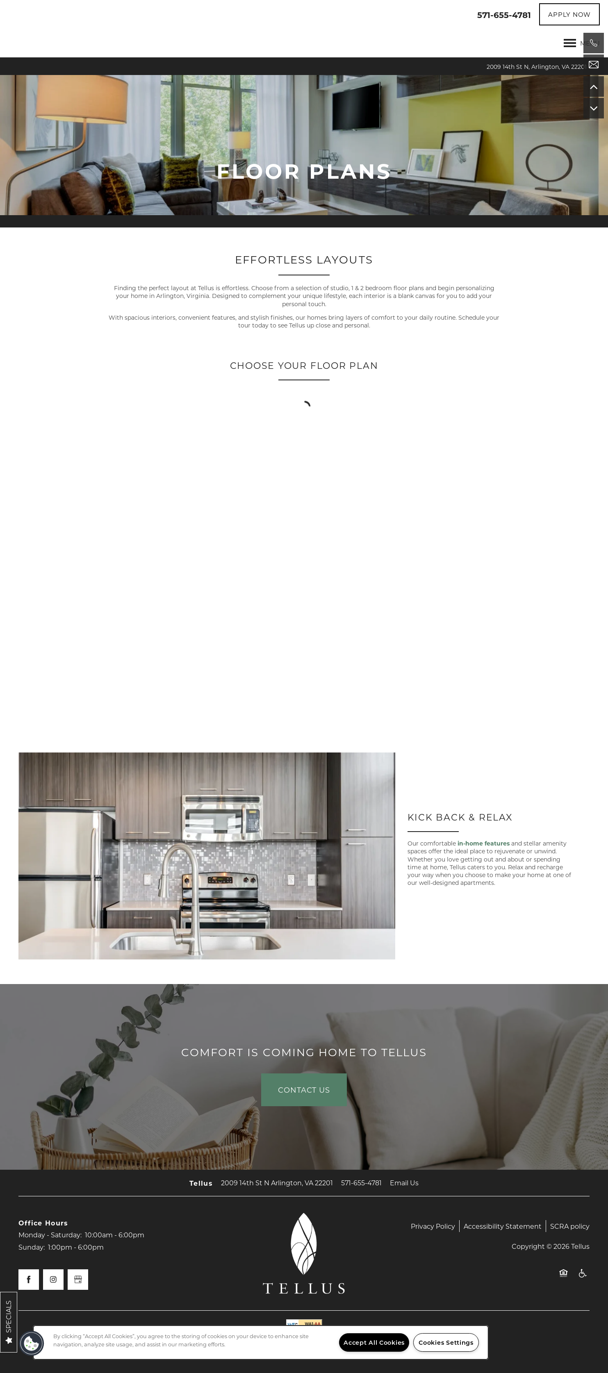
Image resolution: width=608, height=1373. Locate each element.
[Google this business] (78, 1279)
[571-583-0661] (593, 43)
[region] (261, 1342)
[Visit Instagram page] (53, 1279)
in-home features (484, 843)
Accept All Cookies (374, 1342)
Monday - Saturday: (50, 1234)
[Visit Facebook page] (28, 1279)
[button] (569, 14)
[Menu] (582, 43)
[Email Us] (593, 65)
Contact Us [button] (304, 1090)
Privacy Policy (433, 1226)
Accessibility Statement (503, 1226)
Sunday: (31, 1247)
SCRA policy (570, 1226)
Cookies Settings (446, 1342)
